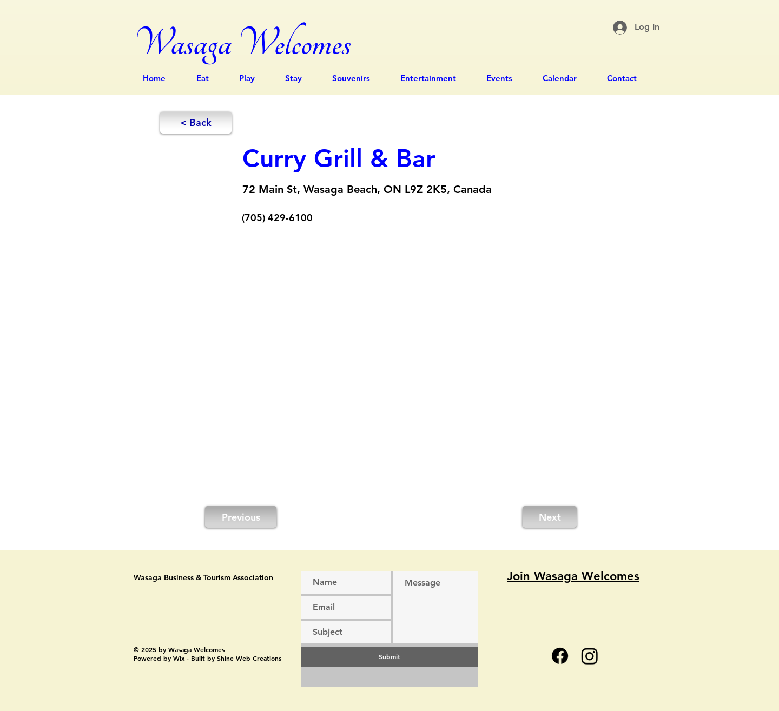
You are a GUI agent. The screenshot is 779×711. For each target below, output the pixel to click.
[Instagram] (589, 656)
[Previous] (240, 517)
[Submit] (389, 657)
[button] (196, 123)
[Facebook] (560, 656)
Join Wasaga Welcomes (573, 576)
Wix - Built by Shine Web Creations (227, 658)
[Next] (550, 517)
